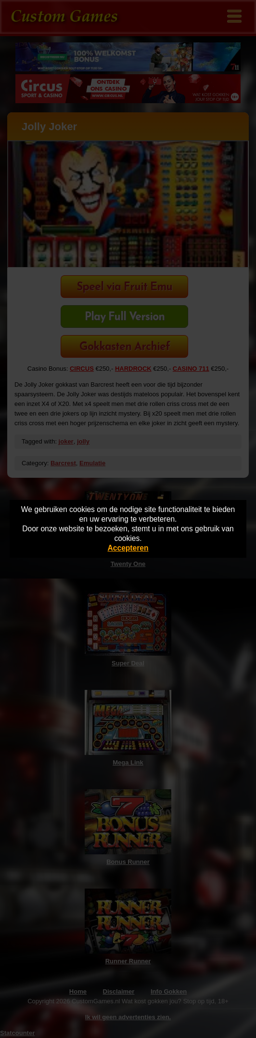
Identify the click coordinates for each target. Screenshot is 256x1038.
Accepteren (128, 548)
